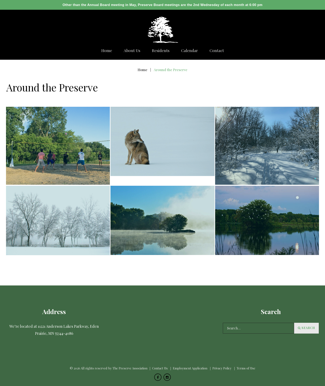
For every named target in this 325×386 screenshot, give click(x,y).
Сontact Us (160, 368)
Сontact (217, 50)
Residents (161, 50)
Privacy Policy (222, 368)
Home (106, 50)
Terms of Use (246, 368)
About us (132, 50)
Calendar (189, 50)
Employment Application (190, 368)
